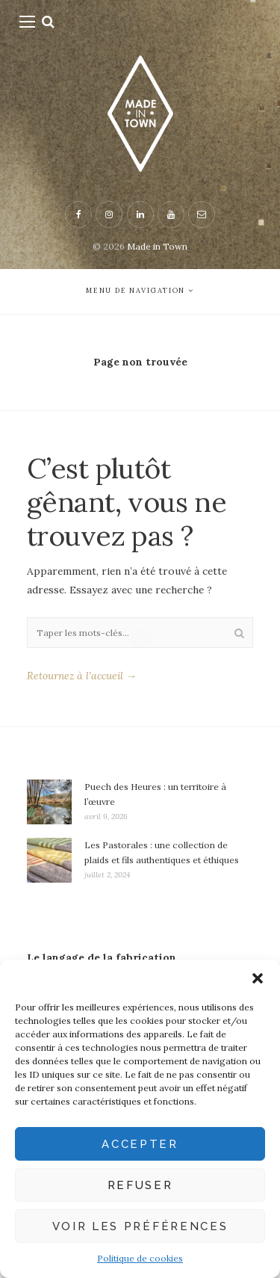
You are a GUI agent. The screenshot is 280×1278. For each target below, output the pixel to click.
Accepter (140, 1144)
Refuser (140, 1185)
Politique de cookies (140, 1258)
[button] (257, 978)
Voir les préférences (140, 1226)
